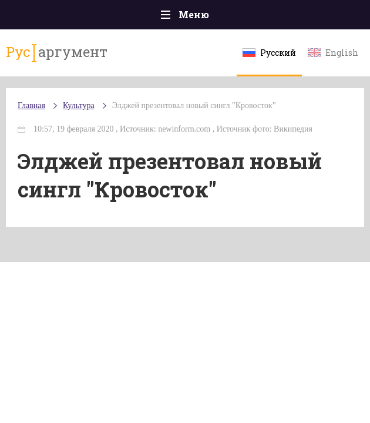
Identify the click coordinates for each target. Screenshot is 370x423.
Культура (79, 105)
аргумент (56, 52)
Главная (31, 105)
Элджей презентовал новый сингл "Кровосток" (194, 105)
